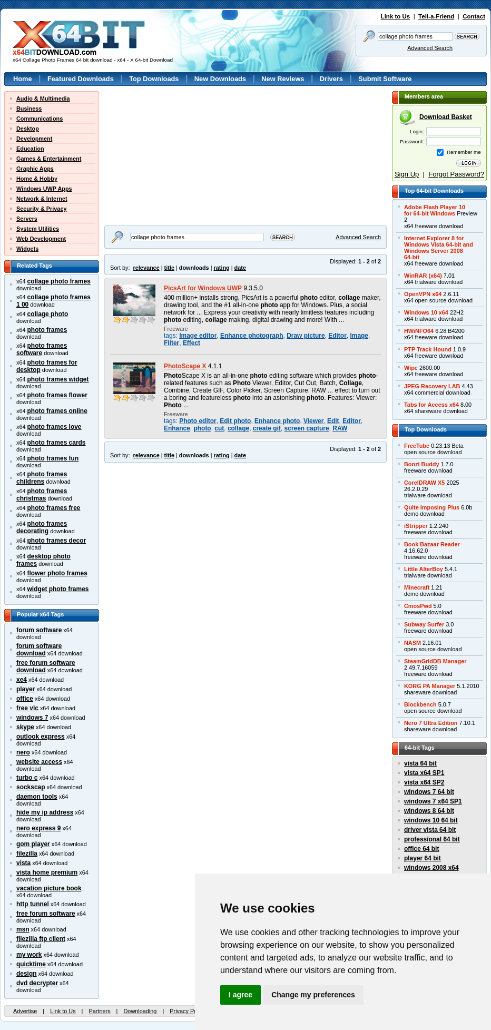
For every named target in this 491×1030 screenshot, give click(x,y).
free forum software (45, 913)
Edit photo (235, 421)
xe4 (21, 679)
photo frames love (54, 426)
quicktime (31, 964)
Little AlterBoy (423, 569)
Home (22, 79)
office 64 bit (421, 848)
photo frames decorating (41, 527)
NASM (412, 643)
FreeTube (416, 446)
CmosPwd (418, 606)
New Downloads (220, 79)
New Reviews (282, 79)
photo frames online (57, 411)
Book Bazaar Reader (432, 544)
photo (202, 428)
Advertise (25, 1011)
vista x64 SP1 (424, 773)
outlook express (40, 736)
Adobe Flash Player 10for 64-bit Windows (434, 210)
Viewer (313, 421)
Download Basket (445, 117)
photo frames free (54, 508)
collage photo (47, 314)
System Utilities (37, 228)
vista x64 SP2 (424, 782)
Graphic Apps (35, 168)
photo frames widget (58, 379)
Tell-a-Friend (436, 16)
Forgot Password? (456, 174)
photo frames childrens (41, 477)
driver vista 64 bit (430, 829)
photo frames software (41, 349)
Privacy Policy (187, 1011)
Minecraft (416, 587)
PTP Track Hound (427, 349)
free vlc (27, 708)
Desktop (27, 128)
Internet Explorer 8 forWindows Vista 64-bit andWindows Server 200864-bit (438, 247)
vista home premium (46, 872)
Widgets (27, 249)
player (25, 689)
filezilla (26, 853)
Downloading (139, 1011)
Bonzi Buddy (421, 464)
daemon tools (36, 796)
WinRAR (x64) (423, 275)
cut (219, 428)
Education (30, 148)
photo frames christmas (41, 494)
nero (23, 752)
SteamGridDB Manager (435, 661)
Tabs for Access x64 (431, 404)
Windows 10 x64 (426, 312)
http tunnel (32, 904)
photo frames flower (57, 395)
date (240, 267)
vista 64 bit (420, 763)
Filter (171, 343)
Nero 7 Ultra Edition (431, 723)
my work (29, 954)
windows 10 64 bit (431, 820)
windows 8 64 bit (429, 811)
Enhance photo (277, 421)
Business (29, 108)
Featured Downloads (80, 79)
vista (23, 863)
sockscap (30, 787)
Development (34, 138)
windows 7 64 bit (429, 792)
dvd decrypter (37, 983)
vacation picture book (49, 888)
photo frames (47, 329)
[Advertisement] (167, 144)
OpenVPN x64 (422, 294)
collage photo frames (59, 281)
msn (23, 929)
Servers (26, 218)
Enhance (177, 428)
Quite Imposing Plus (431, 507)
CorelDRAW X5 (424, 482)
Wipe (411, 368)
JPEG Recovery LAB (432, 386)
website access (39, 762)
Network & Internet (41, 198)
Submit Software (384, 79)
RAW (339, 428)
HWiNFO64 (419, 331)
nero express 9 (38, 828)
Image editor (198, 335)
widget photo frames (58, 589)
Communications (39, 118)
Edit (333, 421)
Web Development (41, 239)
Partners (99, 1011)
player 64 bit (422, 858)
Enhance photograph (251, 335)
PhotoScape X (185, 366)
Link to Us (395, 16)
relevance (146, 267)
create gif (267, 428)
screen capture (306, 428)
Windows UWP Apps (44, 188)
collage (238, 428)
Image (359, 335)
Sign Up (407, 174)
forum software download (39, 649)
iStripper (416, 526)
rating (221, 267)
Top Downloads (154, 79)
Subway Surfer (424, 624)
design (26, 973)
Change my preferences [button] (313, 994)
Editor (337, 335)
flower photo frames (57, 573)
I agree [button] (240, 994)
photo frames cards (56, 442)
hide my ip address (44, 812)
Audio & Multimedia (43, 98)
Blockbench (420, 704)
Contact (474, 16)
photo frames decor (56, 540)
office (24, 698)
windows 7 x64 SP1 (433, 801)
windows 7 (32, 717)
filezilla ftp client (40, 939)
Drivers (331, 79)
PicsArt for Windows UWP (203, 288)
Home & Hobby (36, 178)
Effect (191, 343)
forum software (39, 630)
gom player (33, 844)
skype (25, 727)
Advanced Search (430, 48)
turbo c (27, 777)
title (169, 267)
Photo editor (197, 421)
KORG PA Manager (429, 686)
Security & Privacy (41, 208)
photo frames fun (53, 458)
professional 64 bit (432, 839)
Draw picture (306, 335)
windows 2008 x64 (431, 867)
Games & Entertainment (48, 158)
